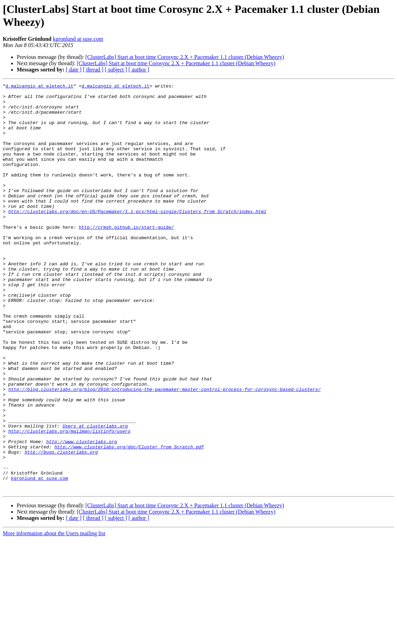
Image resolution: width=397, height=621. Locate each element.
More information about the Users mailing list (54, 615)
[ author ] (139, 70)
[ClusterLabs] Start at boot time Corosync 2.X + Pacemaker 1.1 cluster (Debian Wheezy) (184, 57)
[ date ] (73, 70)
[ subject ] (116, 70)
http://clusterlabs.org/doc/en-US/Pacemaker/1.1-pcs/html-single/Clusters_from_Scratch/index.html (137, 237)
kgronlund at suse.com (78, 39)
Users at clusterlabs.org (95, 495)
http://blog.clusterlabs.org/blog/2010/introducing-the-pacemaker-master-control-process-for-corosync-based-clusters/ (164, 451)
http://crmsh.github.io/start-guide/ (126, 256)
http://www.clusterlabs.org (81, 513)
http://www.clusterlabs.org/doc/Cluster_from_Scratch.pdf (129, 520)
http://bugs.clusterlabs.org (61, 526)
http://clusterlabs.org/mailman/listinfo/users (69, 501)
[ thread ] (93, 70)
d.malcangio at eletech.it (39, 87)
